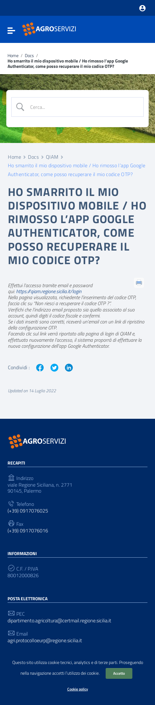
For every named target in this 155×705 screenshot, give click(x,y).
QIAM (52, 157)
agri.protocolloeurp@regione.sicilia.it (45, 640)
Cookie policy (77, 689)
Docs (29, 55)
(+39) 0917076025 (28, 511)
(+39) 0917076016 (28, 531)
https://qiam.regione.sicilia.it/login (48, 291)
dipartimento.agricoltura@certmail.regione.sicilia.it (59, 621)
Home (13, 55)
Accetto (119, 673)
